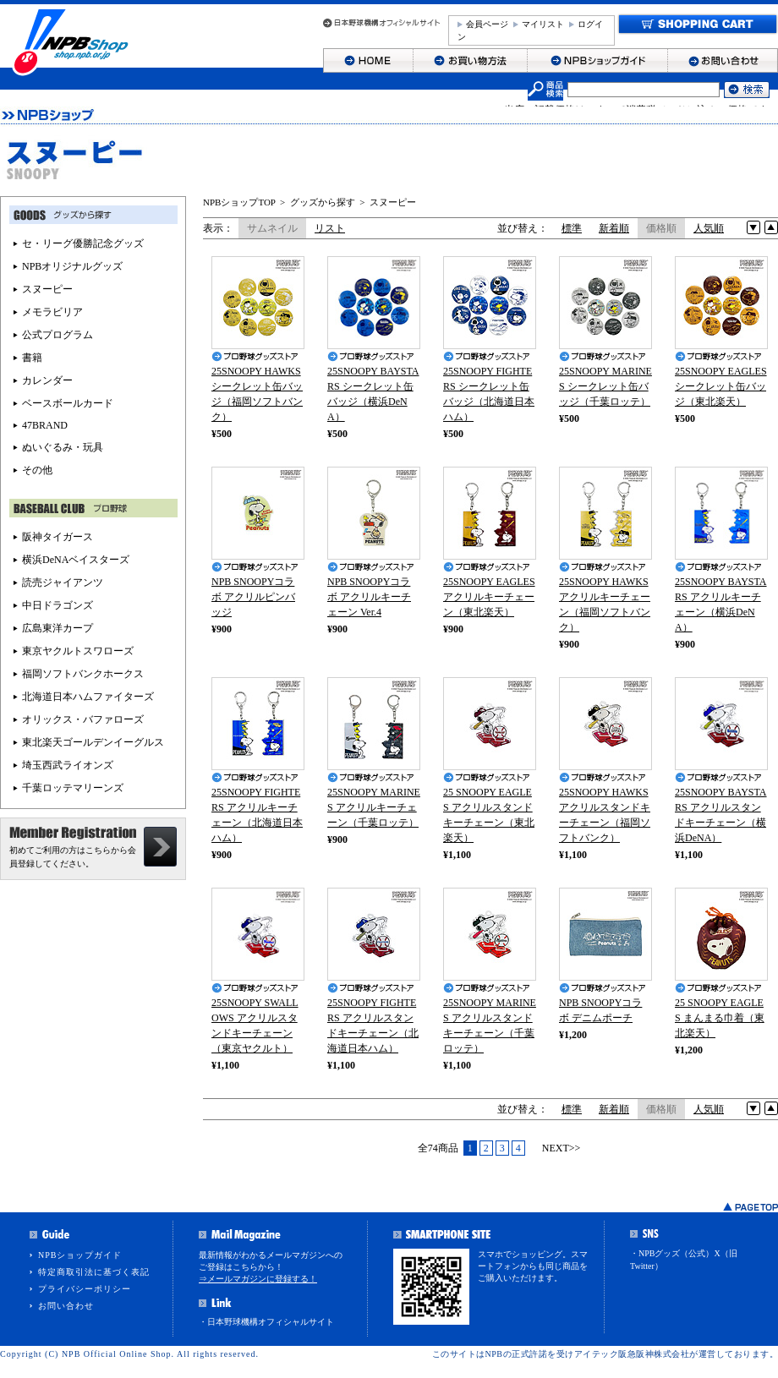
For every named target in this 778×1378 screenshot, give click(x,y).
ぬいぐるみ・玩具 (62, 447)
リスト (330, 228)
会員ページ (487, 24)
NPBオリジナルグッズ (72, 266)
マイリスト (543, 24)
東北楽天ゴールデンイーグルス (93, 742)
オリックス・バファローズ (83, 719)
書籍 (32, 358)
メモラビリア (52, 312)
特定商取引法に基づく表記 (94, 1272)
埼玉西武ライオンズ (67, 765)
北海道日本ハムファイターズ (88, 697)
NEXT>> (561, 1148)
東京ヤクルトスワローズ (78, 651)
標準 (572, 228)
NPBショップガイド (80, 1255)
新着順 (614, 228)
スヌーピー (393, 202)
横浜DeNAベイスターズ (75, 560)
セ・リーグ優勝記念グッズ (83, 243)
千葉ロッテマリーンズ (72, 788)
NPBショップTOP (239, 202)
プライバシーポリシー (84, 1288)
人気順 (708, 228)
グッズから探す (322, 202)
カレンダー (47, 380)
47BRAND (45, 425)
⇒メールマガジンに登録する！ (258, 1278)
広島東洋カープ (57, 628)
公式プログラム (57, 335)
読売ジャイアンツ (62, 582)
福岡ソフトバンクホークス (83, 674)
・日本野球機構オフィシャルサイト (266, 1321)
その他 (37, 470)
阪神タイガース (57, 537)
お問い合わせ (66, 1305)
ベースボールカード (67, 403)
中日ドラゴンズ (57, 605)
